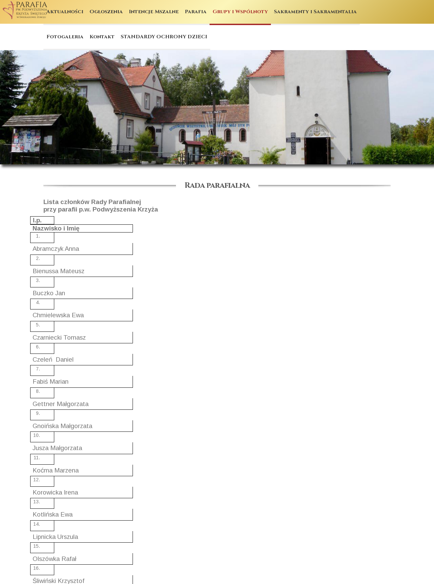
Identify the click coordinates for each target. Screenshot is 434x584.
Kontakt (102, 36)
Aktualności (64, 11)
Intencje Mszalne (154, 11)
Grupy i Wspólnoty (240, 11)
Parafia (195, 11)
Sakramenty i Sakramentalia (315, 11)
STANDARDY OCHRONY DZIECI (164, 36)
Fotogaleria (64, 36)
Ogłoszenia (106, 11)
